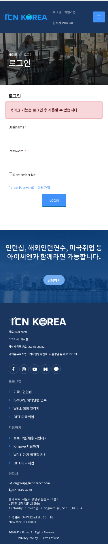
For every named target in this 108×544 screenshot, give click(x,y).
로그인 (57, 12)
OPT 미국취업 (24, 416)
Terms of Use (50, 538)
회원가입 (70, 12)
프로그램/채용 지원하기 (31, 437)
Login (54, 200)
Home (13, 54)
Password (17, 150)
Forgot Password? (22, 187)
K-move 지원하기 (26, 446)
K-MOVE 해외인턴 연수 (30, 399)
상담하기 (54, 280)
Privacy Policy (28, 538)
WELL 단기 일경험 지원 (30, 454)
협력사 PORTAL (63, 23)
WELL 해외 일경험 (26, 408)
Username (17, 126)
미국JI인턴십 (23, 391)
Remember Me (24, 174)
